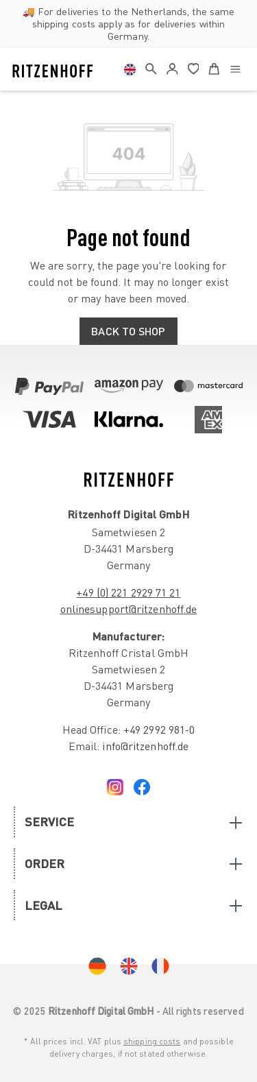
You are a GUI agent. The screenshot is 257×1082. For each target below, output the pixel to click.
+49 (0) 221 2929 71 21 (128, 592)
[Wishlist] (193, 66)
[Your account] (172, 69)
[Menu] (235, 67)
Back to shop (128, 330)
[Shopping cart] (214, 66)
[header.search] (151, 66)
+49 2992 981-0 (159, 729)
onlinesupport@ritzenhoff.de (128, 609)
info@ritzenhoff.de (145, 746)
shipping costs (151, 1041)
